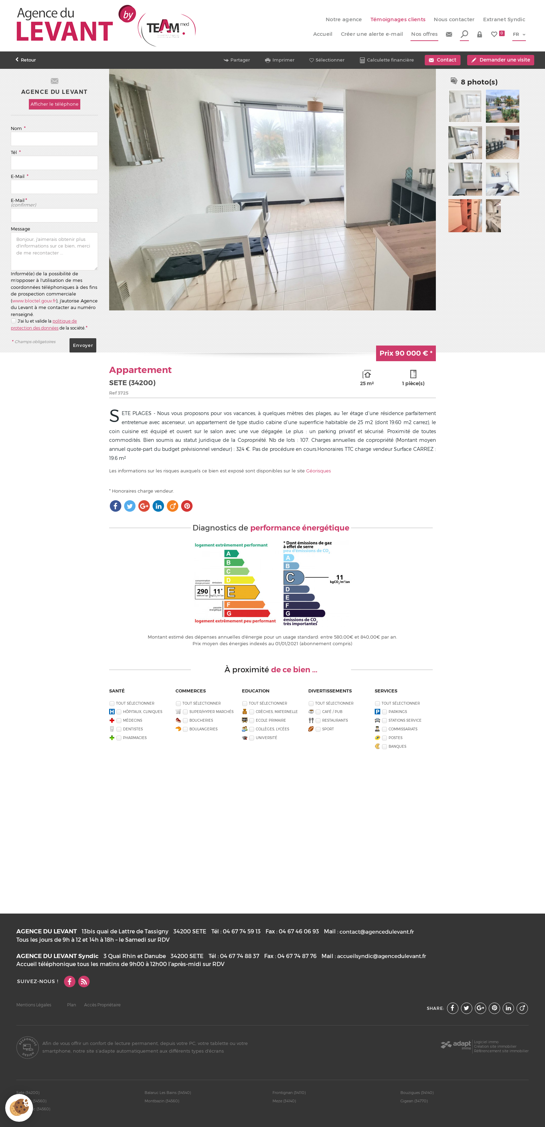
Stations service (405, 720)
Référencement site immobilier (501, 1051)
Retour (25, 60)
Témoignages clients (398, 19)
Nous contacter (454, 19)
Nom (18, 128)
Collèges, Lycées (272, 729)
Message (20, 229)
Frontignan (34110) (289, 1092)
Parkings (398, 712)
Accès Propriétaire (102, 1005)
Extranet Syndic (504, 19)
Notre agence (344, 19)
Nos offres (424, 34)
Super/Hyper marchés (211, 712)
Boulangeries (203, 729)
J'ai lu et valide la (35, 321)
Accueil (323, 34)
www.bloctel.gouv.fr (34, 300)
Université (266, 738)
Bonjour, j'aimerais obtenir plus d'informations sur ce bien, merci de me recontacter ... (54, 251)
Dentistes (133, 729)
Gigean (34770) (414, 1100)
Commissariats (403, 729)
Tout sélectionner (135, 703)
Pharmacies (135, 738)
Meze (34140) (284, 1100)
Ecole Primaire (271, 720)
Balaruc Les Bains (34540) (168, 1092)
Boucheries (201, 720)
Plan (71, 1005)
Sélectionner (326, 60)
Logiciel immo (486, 1042)
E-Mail (19, 176)
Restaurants (335, 720)
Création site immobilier (495, 1046)
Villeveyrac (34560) (33, 1108)
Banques (397, 746)
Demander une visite (500, 60)
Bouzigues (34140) (417, 1092)
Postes (395, 738)
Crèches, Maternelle (277, 712)
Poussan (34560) (31, 1100)
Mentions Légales (33, 1005)
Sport (328, 729)
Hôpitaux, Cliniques (142, 712)
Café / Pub (332, 712)
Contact (442, 60)
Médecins (132, 720)
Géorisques (318, 470)
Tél (16, 152)
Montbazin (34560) (162, 1100)
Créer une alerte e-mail (372, 34)
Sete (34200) (28, 1092)
